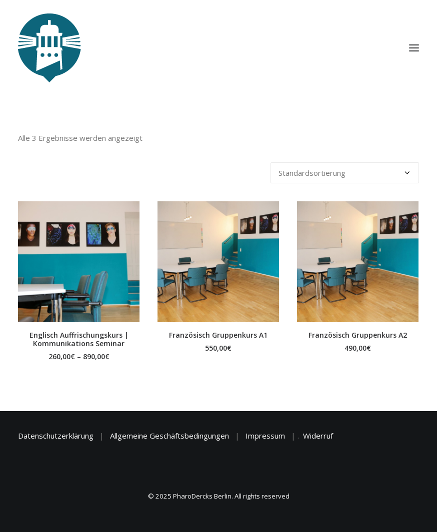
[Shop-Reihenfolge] (344, 172)
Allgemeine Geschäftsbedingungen (169, 436)
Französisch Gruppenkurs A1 (218, 335)
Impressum (265, 436)
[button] (79, 261)
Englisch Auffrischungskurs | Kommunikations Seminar (79, 339)
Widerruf (318, 436)
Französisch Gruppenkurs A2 (357, 335)
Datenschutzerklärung (56, 436)
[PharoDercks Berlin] (49, 47)
